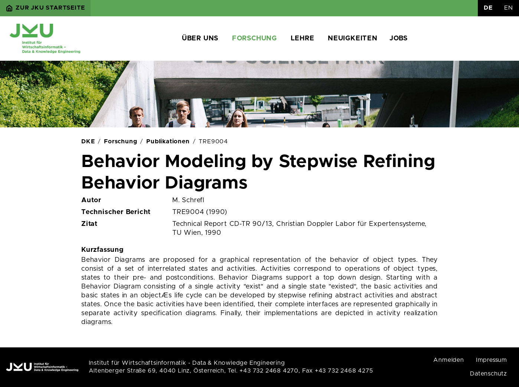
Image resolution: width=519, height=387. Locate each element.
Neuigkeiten (353, 38)
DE (488, 8)
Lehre (302, 38)
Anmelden (448, 360)
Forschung (254, 38)
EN (508, 8)
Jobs (398, 38)
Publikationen (167, 141)
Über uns (200, 38)
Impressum (491, 360)
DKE (88, 141)
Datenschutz (488, 374)
